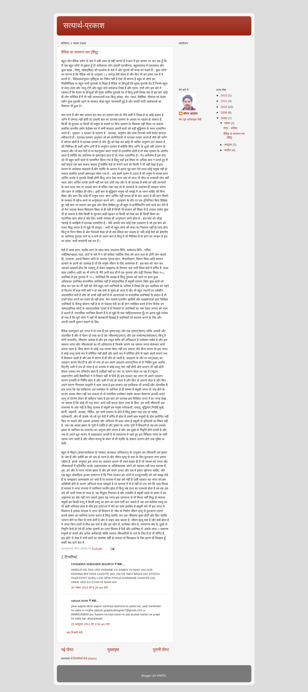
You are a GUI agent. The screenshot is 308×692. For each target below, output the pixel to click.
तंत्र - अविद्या (230, 128)
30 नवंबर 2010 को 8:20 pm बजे (89, 587)
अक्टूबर (228, 144)
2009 (224, 112)
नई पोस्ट (67, 649)
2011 (224, 101)
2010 (224, 106)
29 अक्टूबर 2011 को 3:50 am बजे (90, 624)
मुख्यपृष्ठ (113, 649)
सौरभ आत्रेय (190, 113)
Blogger (146, 675)
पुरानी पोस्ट (161, 649)
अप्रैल (228, 150)
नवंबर (227, 123)
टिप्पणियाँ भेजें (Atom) (85, 658)
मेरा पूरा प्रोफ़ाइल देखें (190, 119)
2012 (224, 95)
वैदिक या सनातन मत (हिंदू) (79, 52)
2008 (224, 118)
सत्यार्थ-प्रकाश (84, 25)
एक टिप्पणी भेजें (75, 632)
